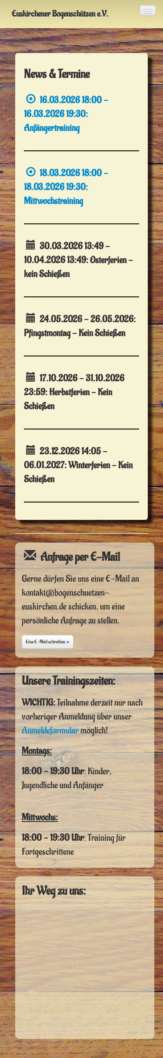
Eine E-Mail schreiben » (48, 642)
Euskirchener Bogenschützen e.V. (60, 14)
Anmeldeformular (50, 730)
